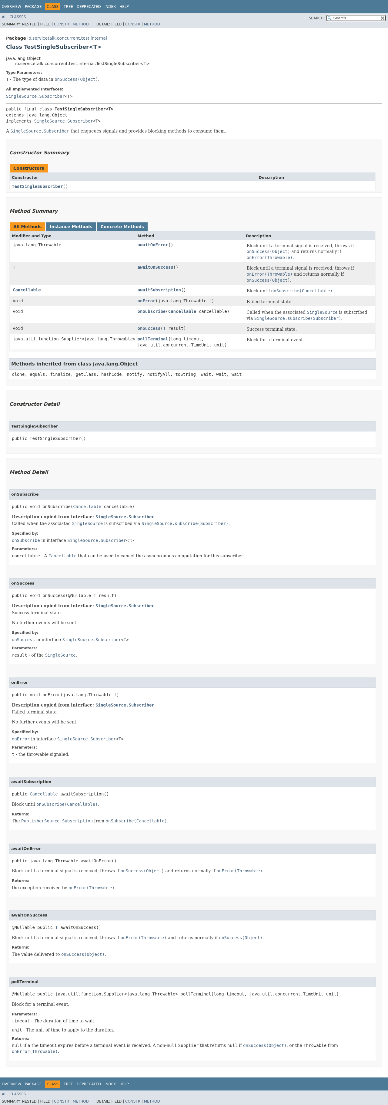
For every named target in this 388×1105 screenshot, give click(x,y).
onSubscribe (152, 311)
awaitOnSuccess (155, 267)
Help (124, 7)
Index (110, 7)
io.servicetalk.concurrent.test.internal (67, 38)
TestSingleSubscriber (37, 186)
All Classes (14, 17)
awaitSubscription (159, 289)
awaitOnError (153, 244)
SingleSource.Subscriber (35, 96)
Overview (11, 7)
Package (33, 7)
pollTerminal (153, 338)
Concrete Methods (122, 226)
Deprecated (89, 7)
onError (147, 300)
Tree (68, 7)
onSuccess (149, 328)
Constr (61, 24)
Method (81, 24)
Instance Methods (71, 226)
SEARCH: (317, 18)
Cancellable (27, 289)
